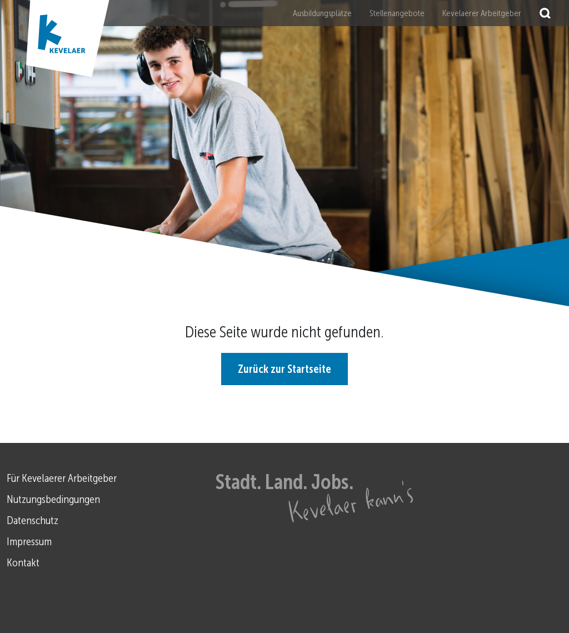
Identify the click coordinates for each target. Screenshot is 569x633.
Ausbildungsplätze (322, 13)
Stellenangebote (397, 13)
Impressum (29, 541)
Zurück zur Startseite (284, 369)
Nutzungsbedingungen (53, 499)
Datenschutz (32, 520)
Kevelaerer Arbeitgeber (481, 13)
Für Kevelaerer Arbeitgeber (62, 478)
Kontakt (23, 562)
